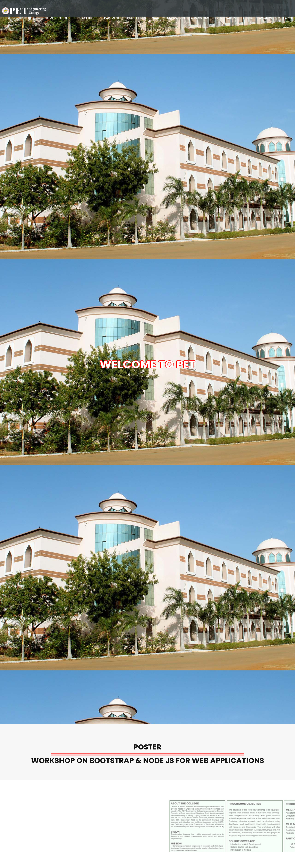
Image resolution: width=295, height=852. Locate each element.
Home (49, 18)
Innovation (175, 18)
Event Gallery (225, 18)
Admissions (200, 18)
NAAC (156, 18)
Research (285, 18)
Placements (136, 18)
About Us (67, 18)
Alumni (247, 18)
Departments (110, 18)
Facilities (87, 18)
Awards (265, 18)
